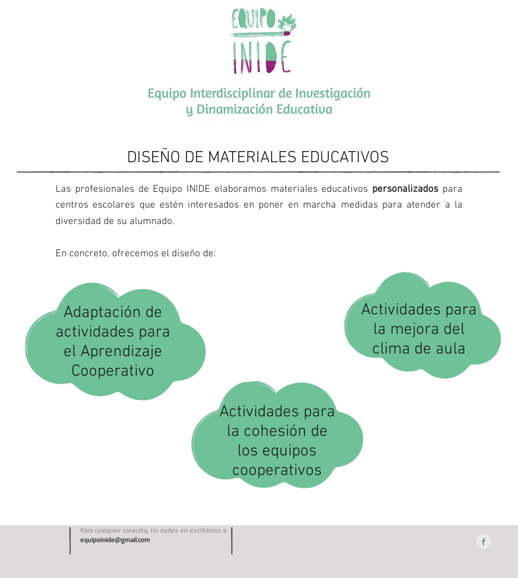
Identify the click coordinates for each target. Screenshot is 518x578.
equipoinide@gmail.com (115, 539)
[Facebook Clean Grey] (483, 541)
